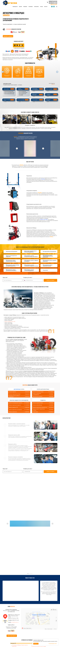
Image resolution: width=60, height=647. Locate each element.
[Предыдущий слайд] (17, 148)
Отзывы (41, 6)
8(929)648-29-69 (53, 3)
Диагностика (6, 89)
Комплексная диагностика (8, 91)
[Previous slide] (3, 72)
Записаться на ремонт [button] (53, 4)
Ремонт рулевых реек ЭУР (23, 92)
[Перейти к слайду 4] (30, 573)
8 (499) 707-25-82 (15, 620)
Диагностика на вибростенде (9, 92)
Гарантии (20, 6)
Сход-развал (21, 94)
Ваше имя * (5, 277)
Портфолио (25, 6)
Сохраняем (8, 29)
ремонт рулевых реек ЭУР (10, 321)
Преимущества (15, 6)
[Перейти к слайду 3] (29, 573)
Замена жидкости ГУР (22, 93)
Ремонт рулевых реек (22, 91)
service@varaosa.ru (15, 622)
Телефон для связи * (27, 277)
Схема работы (36, 6)
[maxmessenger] (54, 6)
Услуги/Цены (30, 6)
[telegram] (52, 6)
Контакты (45, 6)
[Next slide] (57, 72)
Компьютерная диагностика (9, 93)
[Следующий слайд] (43, 148)
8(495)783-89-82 (53, 1)
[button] (56, 6)
